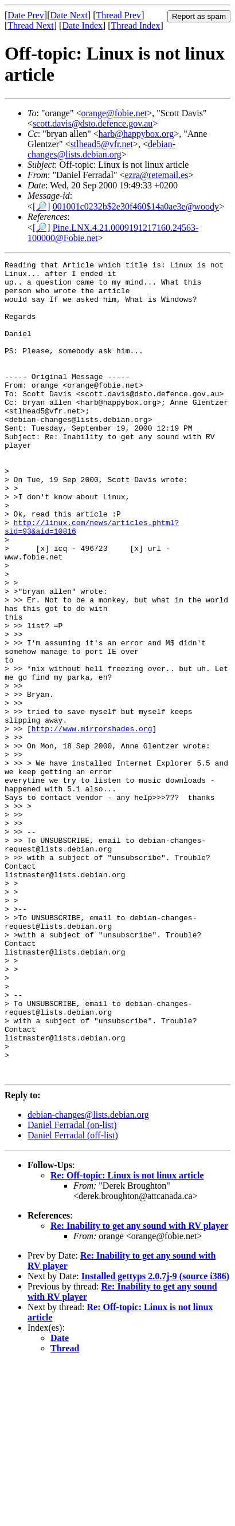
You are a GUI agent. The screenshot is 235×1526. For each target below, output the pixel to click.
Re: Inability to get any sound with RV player (139, 1389)
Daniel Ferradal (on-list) (72, 1288)
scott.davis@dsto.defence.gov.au (92, 123)
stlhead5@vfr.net (101, 144)
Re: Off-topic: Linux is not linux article (127, 1338)
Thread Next (30, 25)
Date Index (82, 25)
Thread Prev (118, 15)
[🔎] (41, 206)
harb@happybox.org (136, 134)
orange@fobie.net (114, 113)
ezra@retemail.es (156, 175)
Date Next (69, 15)
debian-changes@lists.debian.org (101, 149)
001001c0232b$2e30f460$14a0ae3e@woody (136, 206)
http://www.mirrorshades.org (92, 823)
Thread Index (135, 25)
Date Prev (25, 15)
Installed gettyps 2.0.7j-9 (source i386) (155, 1439)
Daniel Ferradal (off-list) (73, 1298)
